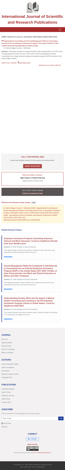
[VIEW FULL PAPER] (8, 63)
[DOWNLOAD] (25, 63)
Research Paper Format (9, 374)
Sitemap (4, 427)
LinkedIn (32, 439)
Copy (33, 202)
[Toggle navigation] (60, 29)
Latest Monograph (7, 389)
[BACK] (58, 65)
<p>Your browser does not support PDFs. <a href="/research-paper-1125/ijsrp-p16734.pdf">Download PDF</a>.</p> (32, 110)
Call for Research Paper (9, 364)
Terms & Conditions (8, 349)
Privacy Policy (6, 346)
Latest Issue (5, 399)
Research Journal (7, 395)
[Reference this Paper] (47, 65)
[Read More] (8, 257)
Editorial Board (6, 343)
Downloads (5, 371)
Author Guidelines (7, 367)
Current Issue (6, 402)
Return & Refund (7, 352)
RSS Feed (6, 423)
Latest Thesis (6, 392)
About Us (4, 339)
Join (60, 418)
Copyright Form (6, 377)
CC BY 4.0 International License (41, 452)
